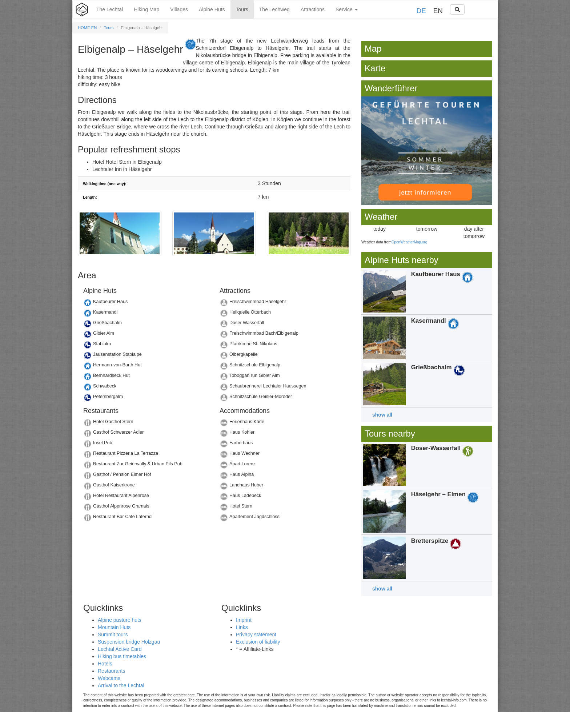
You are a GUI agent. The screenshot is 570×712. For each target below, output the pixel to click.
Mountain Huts (114, 627)
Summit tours (113, 634)
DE (421, 11)
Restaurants (111, 671)
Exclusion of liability (258, 642)
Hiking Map (146, 9)
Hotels (105, 664)
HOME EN (87, 27)
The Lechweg (274, 9)
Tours (242, 9)
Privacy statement (256, 634)
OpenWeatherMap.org (410, 242)
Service (347, 9)
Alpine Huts (212, 9)
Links (242, 627)
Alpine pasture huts (119, 620)
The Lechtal (109, 9)
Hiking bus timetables (122, 656)
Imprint (244, 620)
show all (382, 415)
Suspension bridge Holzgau (129, 642)
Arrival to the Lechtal (121, 685)
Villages (179, 9)
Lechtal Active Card (120, 649)
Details (146, 303)
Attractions (313, 9)
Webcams (109, 678)
